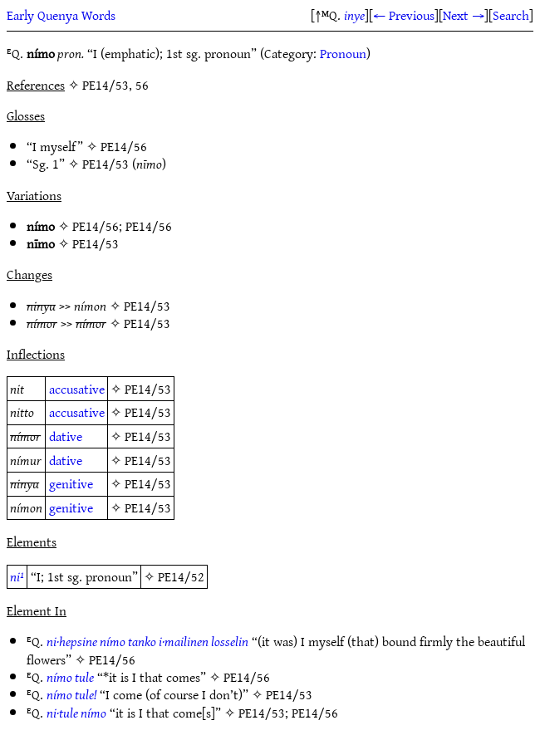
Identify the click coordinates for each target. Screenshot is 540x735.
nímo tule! (71, 694)
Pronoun (343, 53)
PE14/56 (124, 146)
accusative (77, 388)
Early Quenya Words (61, 15)
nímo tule (70, 676)
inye (354, 15)
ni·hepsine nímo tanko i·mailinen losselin (147, 641)
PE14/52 (181, 576)
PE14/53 (105, 163)
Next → (463, 15)
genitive (71, 483)
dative (65, 436)
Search (511, 15)
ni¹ (17, 576)
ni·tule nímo (76, 712)
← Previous (403, 15)
